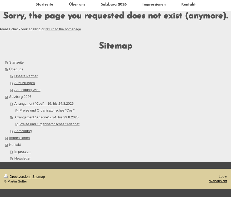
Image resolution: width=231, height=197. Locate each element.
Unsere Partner (26, 76)
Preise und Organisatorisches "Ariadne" (49, 124)
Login (223, 176)
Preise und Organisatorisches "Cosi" (46, 110)
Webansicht (218, 181)
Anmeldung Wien (27, 90)
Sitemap (38, 177)
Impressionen (19, 138)
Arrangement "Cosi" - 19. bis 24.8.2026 (44, 103)
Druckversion (17, 177)
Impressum (22, 151)
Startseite (16, 62)
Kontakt (15, 145)
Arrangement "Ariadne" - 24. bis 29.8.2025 (46, 117)
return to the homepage (63, 29)
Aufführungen (24, 83)
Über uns (16, 69)
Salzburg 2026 (20, 97)
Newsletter (22, 158)
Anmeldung (23, 131)
